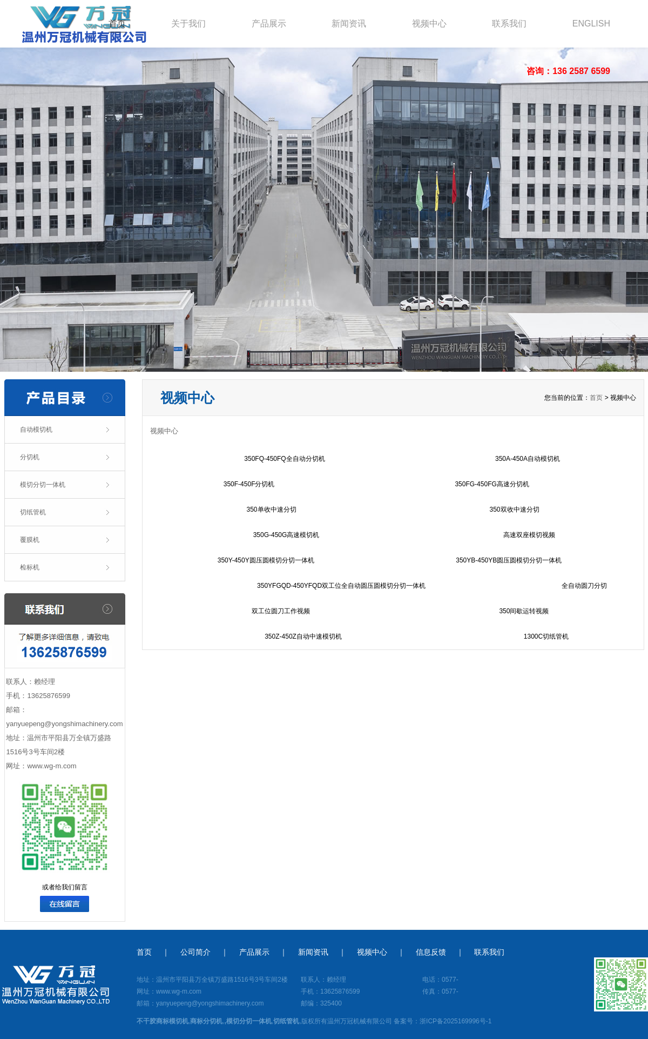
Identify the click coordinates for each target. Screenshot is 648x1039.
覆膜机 (29, 540)
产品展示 (269, 23)
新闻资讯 (349, 23)
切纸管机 (33, 512)
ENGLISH (591, 23)
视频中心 (429, 23)
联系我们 (509, 23)
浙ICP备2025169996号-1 (455, 1021)
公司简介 (195, 952)
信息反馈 (431, 952)
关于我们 (188, 23)
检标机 (29, 567)
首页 (117, 23)
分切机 (29, 457)
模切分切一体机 (42, 484)
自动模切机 (36, 429)
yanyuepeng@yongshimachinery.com (64, 724)
